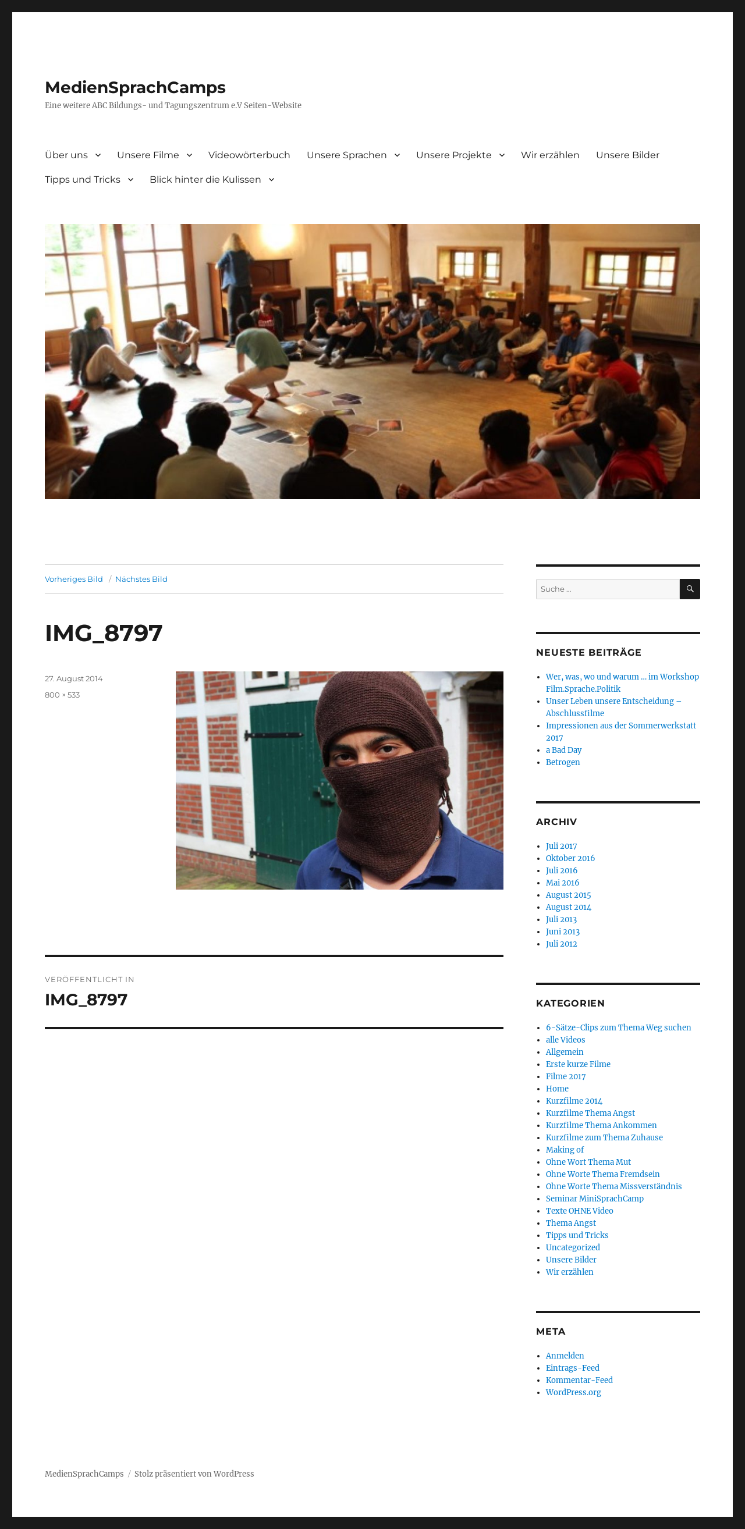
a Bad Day (563, 750)
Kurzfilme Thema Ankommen (601, 1125)
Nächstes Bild (141, 579)
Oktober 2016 (570, 858)
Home (557, 1089)
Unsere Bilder (627, 155)
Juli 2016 (562, 871)
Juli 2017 (561, 846)
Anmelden (565, 1356)
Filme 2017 (566, 1077)
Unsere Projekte (454, 155)
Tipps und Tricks (82, 179)
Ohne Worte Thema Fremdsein (603, 1174)
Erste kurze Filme (578, 1064)
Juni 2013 (563, 932)
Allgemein (565, 1052)
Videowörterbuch (249, 155)
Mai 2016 (563, 883)
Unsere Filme (148, 155)
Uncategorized (573, 1248)
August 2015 (568, 895)
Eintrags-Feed (572, 1368)
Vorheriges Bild (74, 579)
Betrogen (563, 762)
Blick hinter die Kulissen (205, 179)
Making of (565, 1150)
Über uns (66, 155)
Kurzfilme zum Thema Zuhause (604, 1138)
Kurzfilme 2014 (574, 1101)
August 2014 (568, 907)
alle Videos (566, 1040)
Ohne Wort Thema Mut (588, 1162)
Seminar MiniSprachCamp (595, 1199)
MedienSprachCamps (135, 87)
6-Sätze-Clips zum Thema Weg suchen (618, 1028)
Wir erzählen (550, 155)
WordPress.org (573, 1393)
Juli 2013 (561, 919)
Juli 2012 (561, 944)
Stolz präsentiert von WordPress (194, 1474)
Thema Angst (571, 1223)
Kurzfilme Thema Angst (590, 1113)
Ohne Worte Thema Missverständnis (614, 1187)
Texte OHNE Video (579, 1211)
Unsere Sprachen (347, 155)
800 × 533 (62, 694)
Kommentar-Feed (579, 1380)
